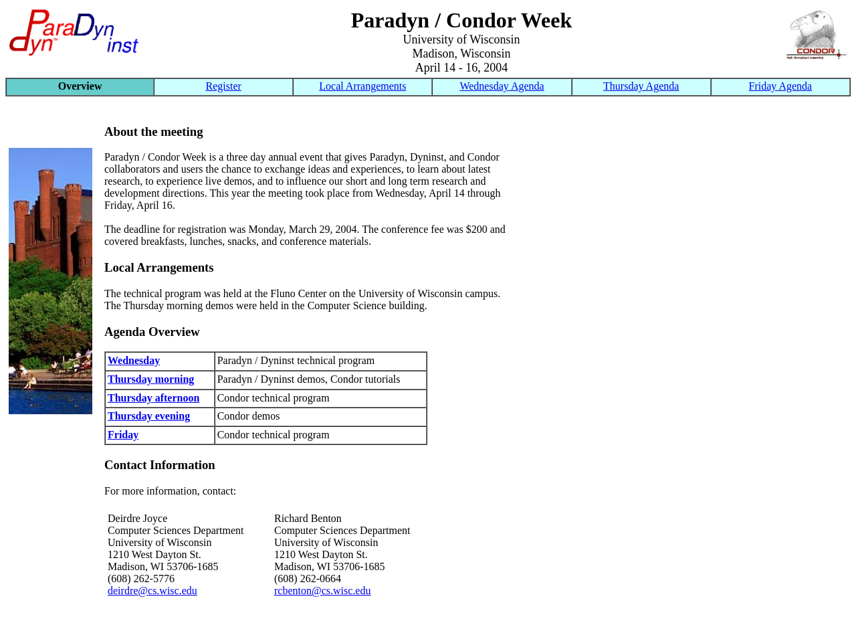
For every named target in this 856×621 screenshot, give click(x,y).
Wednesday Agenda (501, 86)
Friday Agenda (781, 86)
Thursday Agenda (641, 86)
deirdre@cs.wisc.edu (152, 590)
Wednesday (134, 360)
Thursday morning (151, 379)
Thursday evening (149, 416)
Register (223, 86)
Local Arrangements (362, 86)
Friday (123, 434)
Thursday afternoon (153, 398)
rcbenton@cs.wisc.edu (322, 590)
